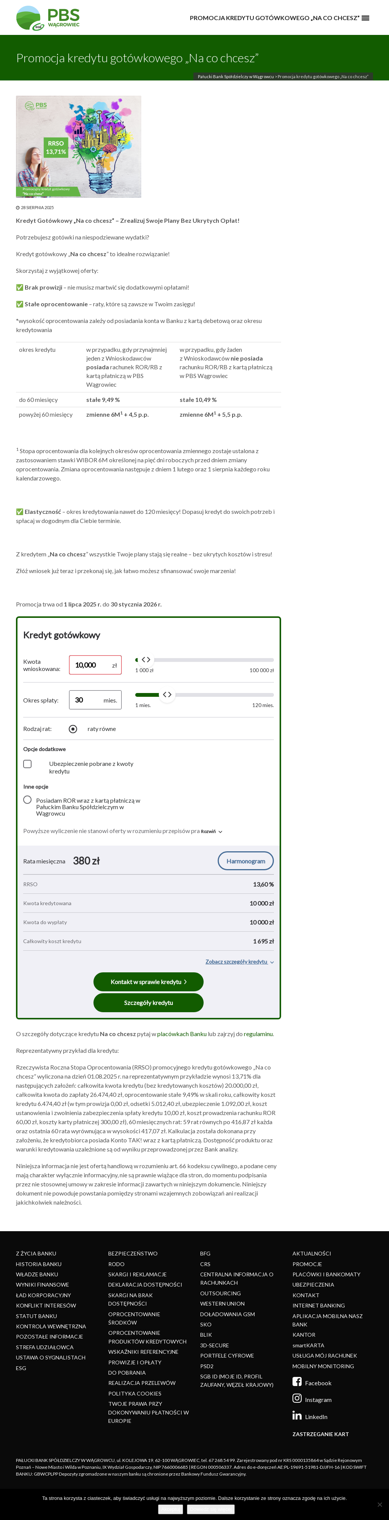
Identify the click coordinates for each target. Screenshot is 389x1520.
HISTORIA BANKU (39, 1264)
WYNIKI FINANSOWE (42, 1284)
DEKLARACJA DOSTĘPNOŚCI (145, 1284)
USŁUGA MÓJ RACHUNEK (325, 1355)
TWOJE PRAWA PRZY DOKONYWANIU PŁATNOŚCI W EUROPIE (148, 1412)
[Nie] (379, 1504)
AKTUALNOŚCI (312, 1253)
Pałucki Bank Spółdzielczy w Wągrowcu (236, 76)
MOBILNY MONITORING (323, 1366)
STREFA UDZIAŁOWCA (45, 1347)
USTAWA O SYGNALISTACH (50, 1357)
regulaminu (258, 1033)
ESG (21, 1368)
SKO (206, 1324)
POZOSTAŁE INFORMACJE (49, 1336)
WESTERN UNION (222, 1303)
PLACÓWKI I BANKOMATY (327, 1274)
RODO (116, 1264)
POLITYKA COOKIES (134, 1393)
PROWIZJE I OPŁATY (134, 1362)
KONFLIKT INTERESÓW (46, 1305)
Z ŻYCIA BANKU (36, 1253)
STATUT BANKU (36, 1316)
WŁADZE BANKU (37, 1274)
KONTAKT (306, 1295)
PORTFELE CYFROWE (227, 1355)
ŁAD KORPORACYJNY (43, 1295)
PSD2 (206, 1366)
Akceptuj (170, 1509)
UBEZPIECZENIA (313, 1284)
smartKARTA (308, 1345)
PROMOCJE (307, 1264)
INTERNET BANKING (319, 1305)
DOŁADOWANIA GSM (227, 1314)
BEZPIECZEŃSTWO (133, 1253)
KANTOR (304, 1334)
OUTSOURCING (220, 1293)
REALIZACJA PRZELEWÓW (142, 1383)
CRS (205, 1264)
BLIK (206, 1334)
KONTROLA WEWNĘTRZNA (51, 1326)
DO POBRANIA (127, 1372)
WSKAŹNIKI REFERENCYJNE (143, 1351)
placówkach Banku (182, 1033)
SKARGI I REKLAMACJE (137, 1274)
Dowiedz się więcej (211, 1509)
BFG (205, 1253)
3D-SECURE (214, 1345)
